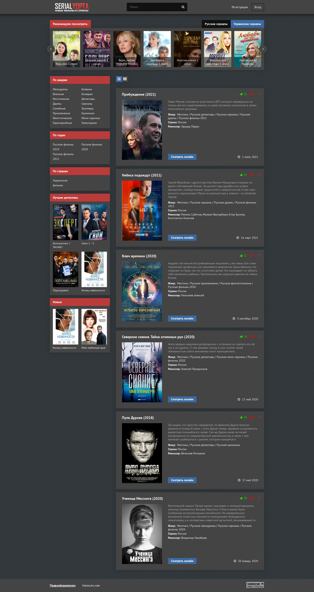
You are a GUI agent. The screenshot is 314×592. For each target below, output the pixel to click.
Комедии (87, 94)
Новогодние (89, 123)
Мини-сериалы (91, 118)
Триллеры (88, 108)
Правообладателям (62, 585)
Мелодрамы (60, 89)
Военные (58, 94)
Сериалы (87, 103)
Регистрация (240, 7)
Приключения (61, 113)
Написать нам (91, 585)
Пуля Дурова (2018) (138, 417)
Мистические (61, 99)
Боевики (87, 89)
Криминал (88, 113)
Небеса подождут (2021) (142, 175)
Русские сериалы (216, 24)
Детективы (88, 99)
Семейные (59, 108)
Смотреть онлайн (182, 157)
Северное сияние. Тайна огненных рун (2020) (158, 337)
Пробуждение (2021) (139, 94)
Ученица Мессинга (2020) (142, 498)
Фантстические (62, 118)
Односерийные (62, 123)
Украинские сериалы (247, 24)
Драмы (57, 103)
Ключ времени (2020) (139, 256)
